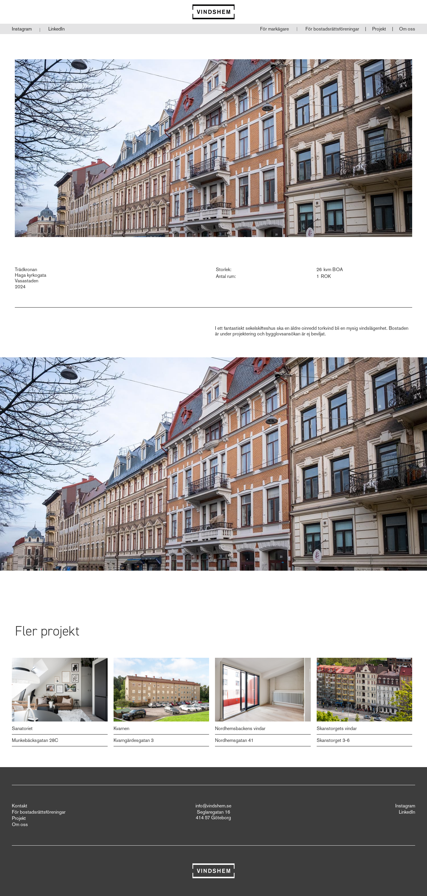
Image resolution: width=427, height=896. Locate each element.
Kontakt (19, 806)
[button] (332, 29)
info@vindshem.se (213, 806)
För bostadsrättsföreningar (332, 29)
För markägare (274, 29)
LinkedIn (56, 29)
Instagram (22, 29)
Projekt (379, 29)
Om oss (407, 29)
